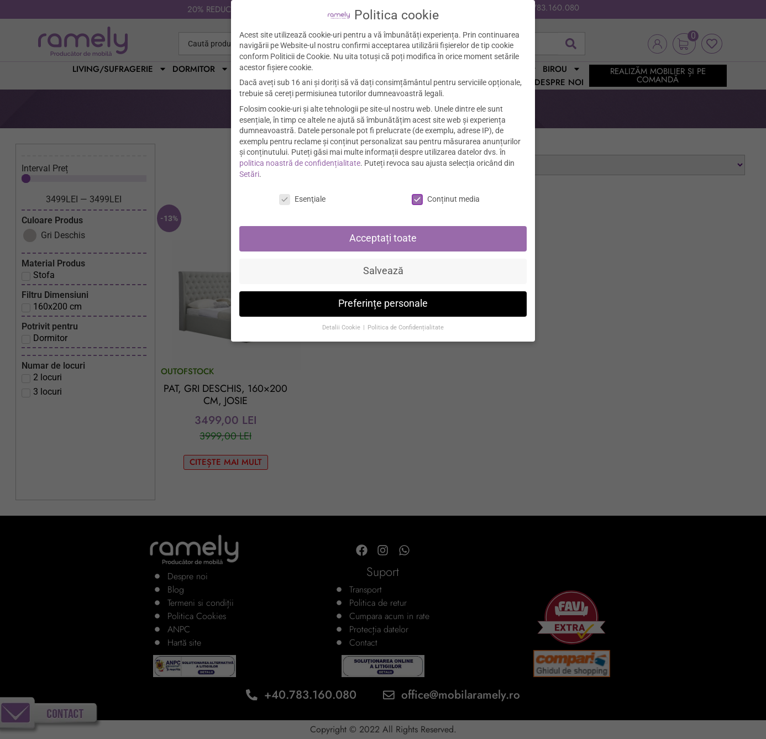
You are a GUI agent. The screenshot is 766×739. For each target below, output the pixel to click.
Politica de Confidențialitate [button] (406, 327)
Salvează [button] (383, 270)
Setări (249, 174)
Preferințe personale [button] (383, 303)
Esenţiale (302, 199)
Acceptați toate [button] (383, 238)
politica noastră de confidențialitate (299, 163)
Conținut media (446, 199)
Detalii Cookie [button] (342, 327)
